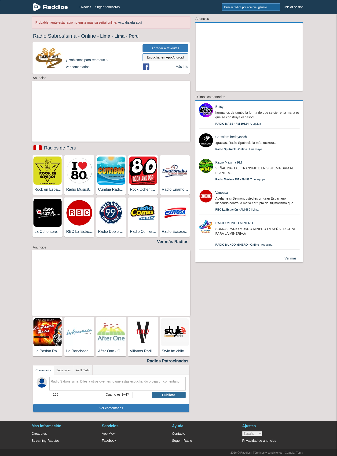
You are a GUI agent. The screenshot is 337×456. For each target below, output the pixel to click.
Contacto (178, 433)
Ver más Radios (172, 241)
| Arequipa (238, 123)
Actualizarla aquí (130, 22)
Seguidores (63, 370)
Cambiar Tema (294, 452)
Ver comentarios (111, 408)
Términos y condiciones (267, 452)
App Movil (109, 433)
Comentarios (43, 370)
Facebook (109, 440)
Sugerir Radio (182, 440)
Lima (105, 36)
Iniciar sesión (294, 7)
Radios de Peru (60, 147)
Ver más (291, 258)
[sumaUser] (140, 395)
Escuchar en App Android (165, 57)
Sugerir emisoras (107, 7)
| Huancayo (238, 149)
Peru (134, 36)
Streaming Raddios (45, 440)
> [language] (252, 433)
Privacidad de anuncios (259, 440)
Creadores (39, 433)
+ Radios (84, 7)
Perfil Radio (83, 370)
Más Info (182, 67)
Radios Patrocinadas (167, 361)
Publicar (168, 395)
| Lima (237, 209)
